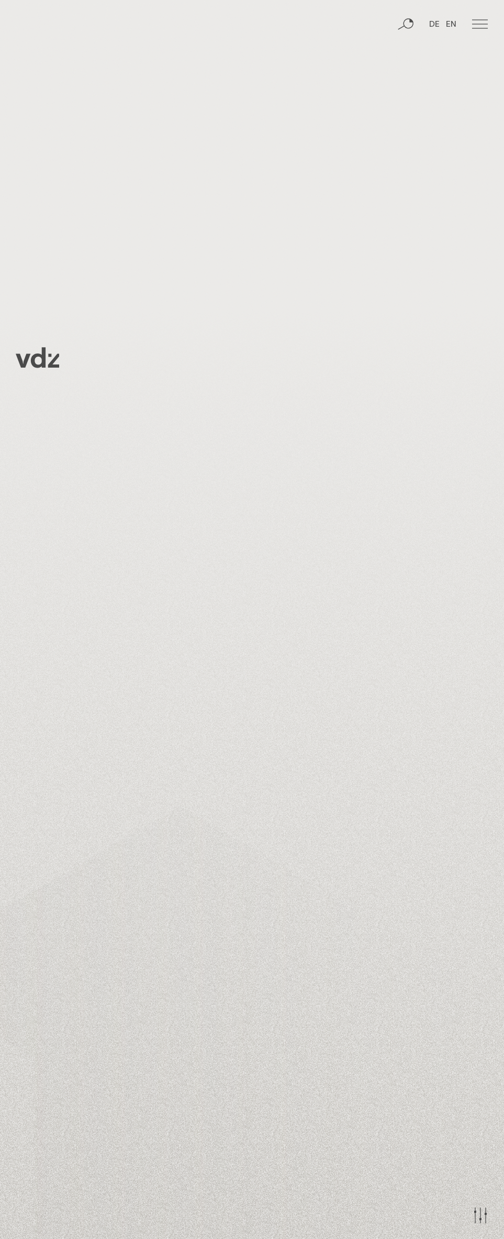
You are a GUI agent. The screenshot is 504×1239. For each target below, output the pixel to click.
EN (451, 65)
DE (434, 65)
